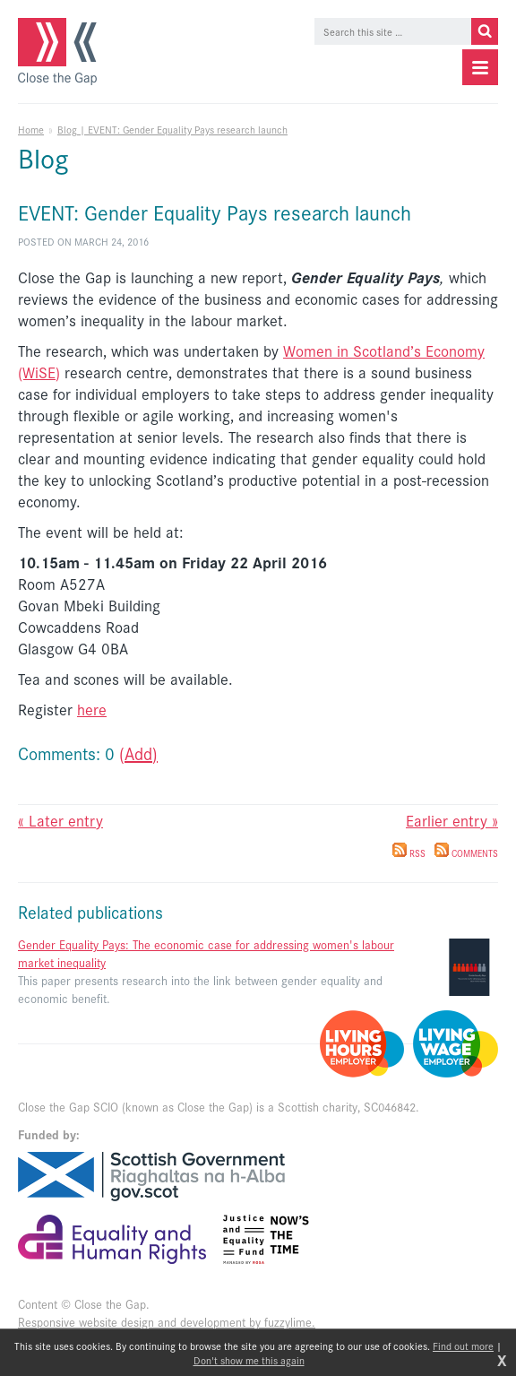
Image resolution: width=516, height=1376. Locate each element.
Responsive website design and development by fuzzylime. (166, 1321)
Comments (466, 853)
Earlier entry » (452, 820)
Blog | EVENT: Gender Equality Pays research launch (172, 129)
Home (31, 129)
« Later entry (60, 820)
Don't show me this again (249, 1360)
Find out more (463, 1345)
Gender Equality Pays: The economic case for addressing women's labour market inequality (206, 953)
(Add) (138, 753)
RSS (409, 853)
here (92, 709)
